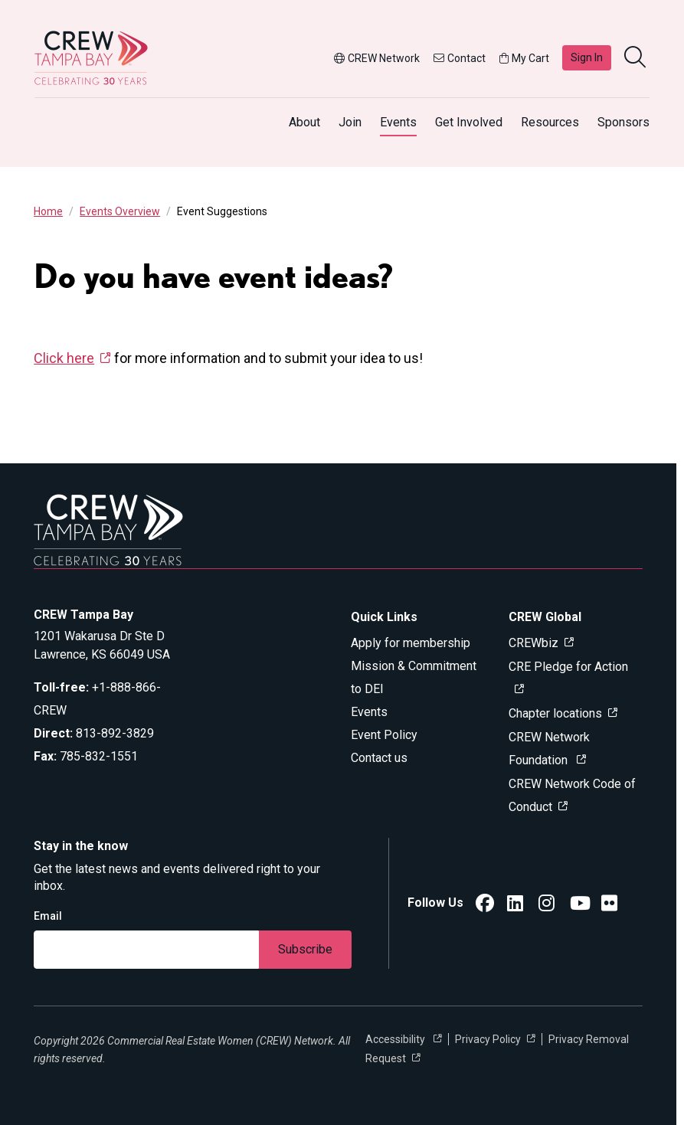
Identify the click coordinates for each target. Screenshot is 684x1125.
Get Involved (468, 122)
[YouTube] (580, 905)
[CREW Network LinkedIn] (515, 905)
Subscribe (305, 949)
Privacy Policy (488, 1039)
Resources (550, 122)
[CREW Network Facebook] (485, 905)
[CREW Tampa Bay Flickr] (609, 905)
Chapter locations (555, 713)
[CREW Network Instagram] (546, 905)
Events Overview (120, 211)
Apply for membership (410, 643)
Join (350, 122)
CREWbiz (533, 643)
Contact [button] (460, 58)
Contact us (379, 758)
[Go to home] (91, 58)
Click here (64, 358)
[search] (636, 58)
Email (48, 916)
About (304, 122)
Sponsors (623, 122)
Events (398, 122)
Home (48, 211)
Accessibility (396, 1039)
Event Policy (384, 735)
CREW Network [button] (377, 58)
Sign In (587, 57)
